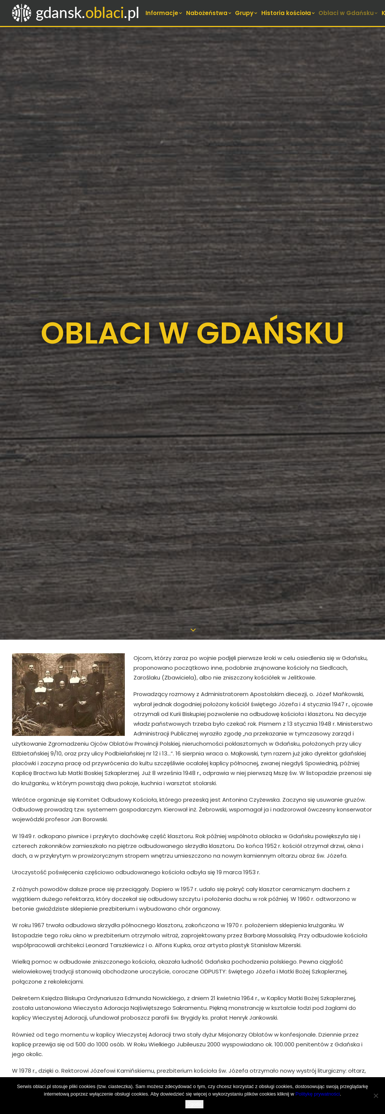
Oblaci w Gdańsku (348, 13)
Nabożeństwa (209, 13)
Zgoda (195, 1104)
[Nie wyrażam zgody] (375, 1095)
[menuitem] (165, 13)
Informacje (164, 13)
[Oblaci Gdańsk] (76, 13)
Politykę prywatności (318, 1094)
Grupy (246, 13)
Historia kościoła (288, 13)
